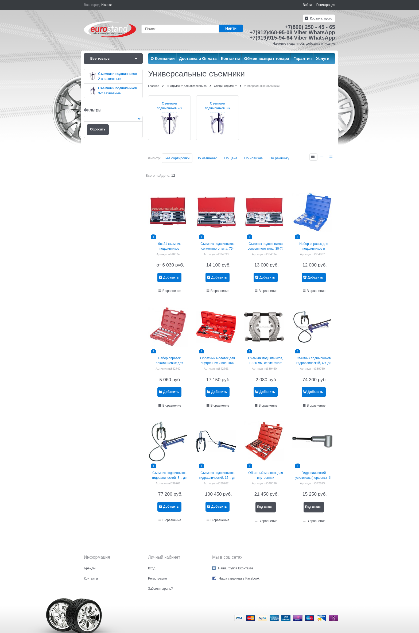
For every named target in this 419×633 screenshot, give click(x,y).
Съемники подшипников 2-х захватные (169, 108)
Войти (307, 5)
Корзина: (320, 18)
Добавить (171, 277)
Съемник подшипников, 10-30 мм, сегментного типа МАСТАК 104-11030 (265, 363)
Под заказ (264, 507)
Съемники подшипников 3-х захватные (217, 108)
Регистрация (325, 5)
